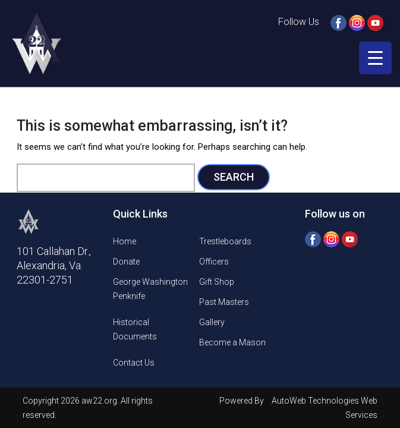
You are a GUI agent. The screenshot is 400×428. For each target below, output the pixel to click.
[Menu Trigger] (375, 58)
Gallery (212, 322)
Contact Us (134, 362)
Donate (126, 261)
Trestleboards (225, 241)
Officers (214, 261)
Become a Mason (232, 342)
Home (124, 241)
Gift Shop (216, 282)
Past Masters (224, 302)
